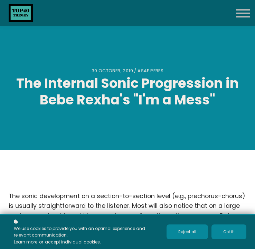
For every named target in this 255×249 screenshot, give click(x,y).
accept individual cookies (72, 242)
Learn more (25, 242)
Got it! (229, 231)
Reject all (187, 231)
